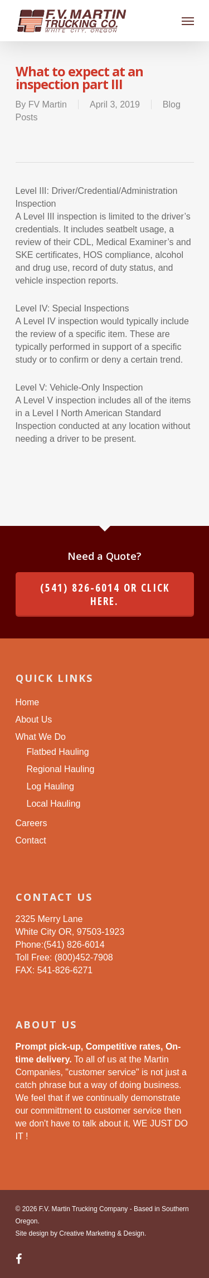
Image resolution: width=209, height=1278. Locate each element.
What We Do (41, 737)
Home (28, 702)
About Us (34, 719)
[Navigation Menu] (188, 20)
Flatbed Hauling (58, 752)
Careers (31, 823)
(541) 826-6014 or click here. (104, 594)
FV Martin (47, 104)
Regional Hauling (61, 769)
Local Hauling (54, 803)
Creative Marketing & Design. (102, 1233)
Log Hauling (50, 786)
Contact (31, 840)
